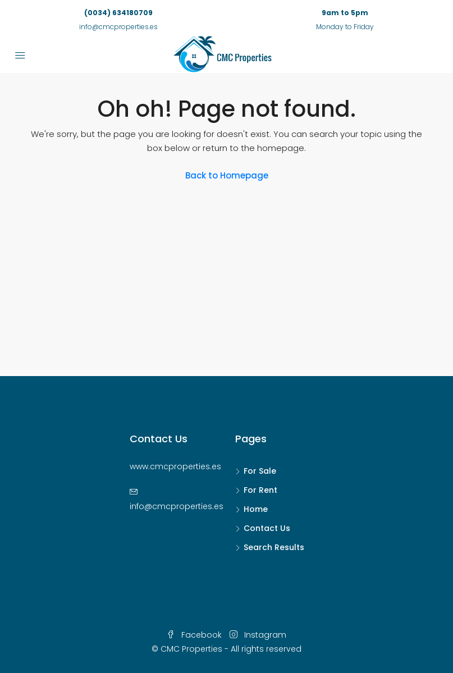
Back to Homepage (226, 175)
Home (256, 509)
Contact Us (267, 528)
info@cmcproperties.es (176, 506)
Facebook (195, 634)
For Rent (260, 490)
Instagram (258, 634)
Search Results (274, 547)
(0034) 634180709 (118, 12)
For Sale (260, 471)
